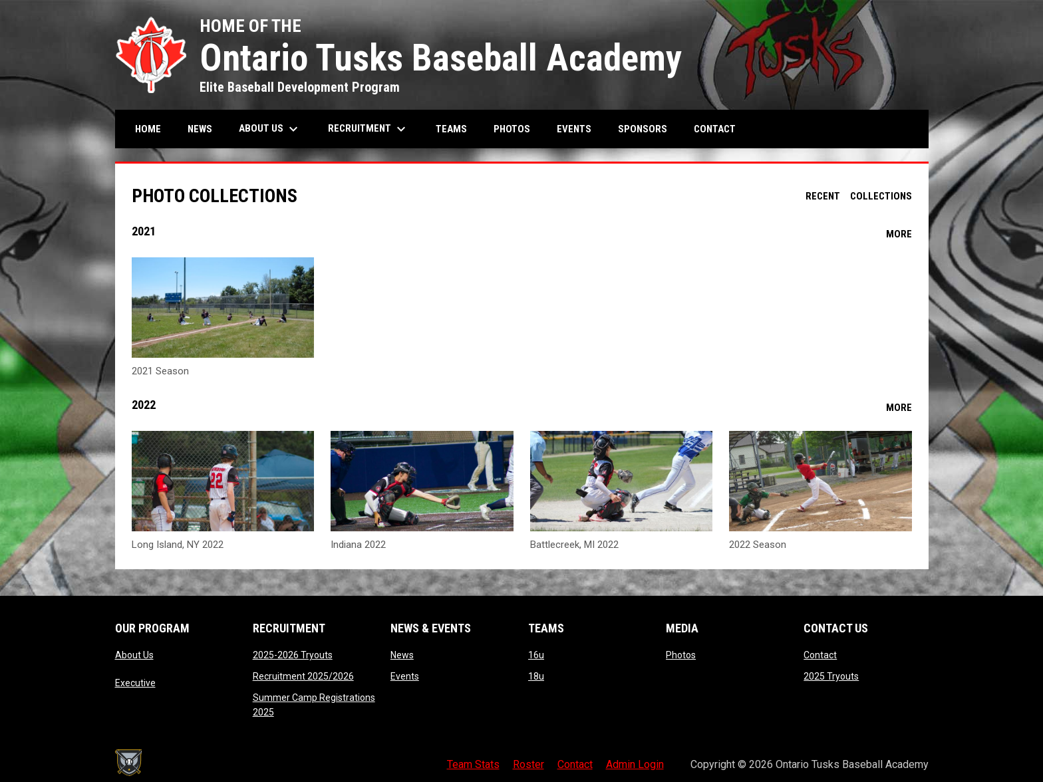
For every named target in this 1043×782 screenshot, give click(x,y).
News (402, 655)
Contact (820, 655)
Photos (681, 655)
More (899, 234)
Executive (135, 683)
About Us (134, 655)
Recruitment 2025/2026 (303, 676)
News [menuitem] (200, 129)
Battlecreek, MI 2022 (574, 545)
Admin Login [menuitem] (635, 764)
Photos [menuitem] (512, 129)
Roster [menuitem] (528, 764)
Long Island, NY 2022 (178, 545)
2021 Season (160, 371)
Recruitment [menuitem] (368, 129)
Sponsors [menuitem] (642, 129)
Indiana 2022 (358, 545)
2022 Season (757, 545)
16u (536, 655)
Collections (881, 196)
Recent (823, 196)
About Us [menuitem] (270, 129)
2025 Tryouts (831, 676)
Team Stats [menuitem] (473, 764)
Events (404, 676)
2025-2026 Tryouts (293, 655)
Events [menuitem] (574, 129)
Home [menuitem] (148, 129)
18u (536, 676)
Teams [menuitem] (451, 129)
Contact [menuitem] (715, 129)
